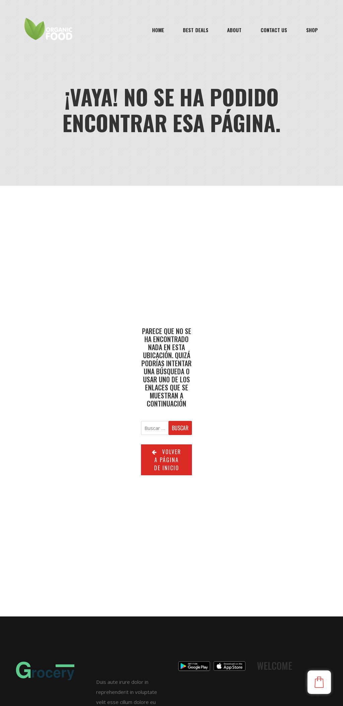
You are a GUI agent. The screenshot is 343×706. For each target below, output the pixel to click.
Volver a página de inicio (166, 460)
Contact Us (274, 30)
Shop (312, 30)
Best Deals (195, 30)
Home (158, 30)
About (234, 30)
